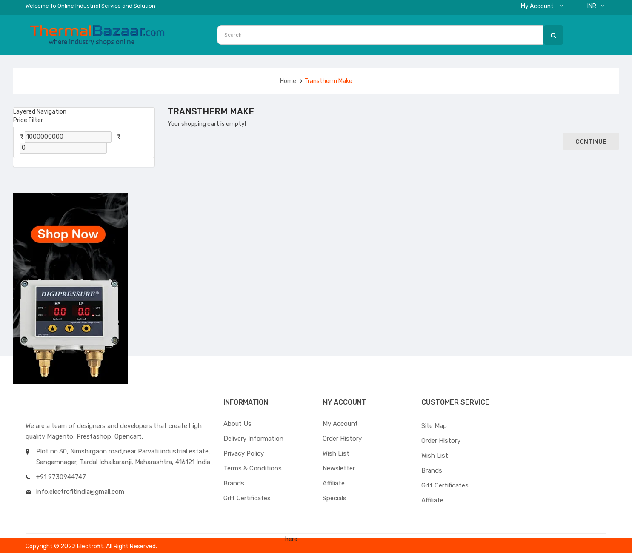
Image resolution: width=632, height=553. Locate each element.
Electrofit (90, 546)
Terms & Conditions (252, 468)
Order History (342, 438)
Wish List (336, 453)
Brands (233, 483)
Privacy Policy (243, 453)
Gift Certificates (247, 498)
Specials (334, 498)
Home (288, 81)
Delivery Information (253, 438)
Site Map (434, 426)
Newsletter (339, 468)
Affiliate (334, 483)
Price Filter (28, 120)
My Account (340, 424)
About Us (237, 424)
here (291, 539)
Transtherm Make (328, 81)
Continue (590, 141)
